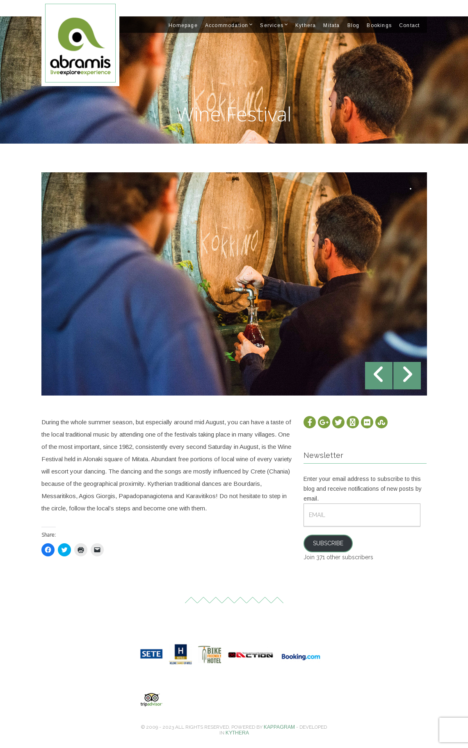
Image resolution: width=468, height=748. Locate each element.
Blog (353, 25)
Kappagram (279, 727)
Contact (409, 25)
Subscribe (328, 543)
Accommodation (227, 25)
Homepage (183, 25)
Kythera (305, 25)
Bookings (379, 25)
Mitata (331, 25)
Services (271, 25)
